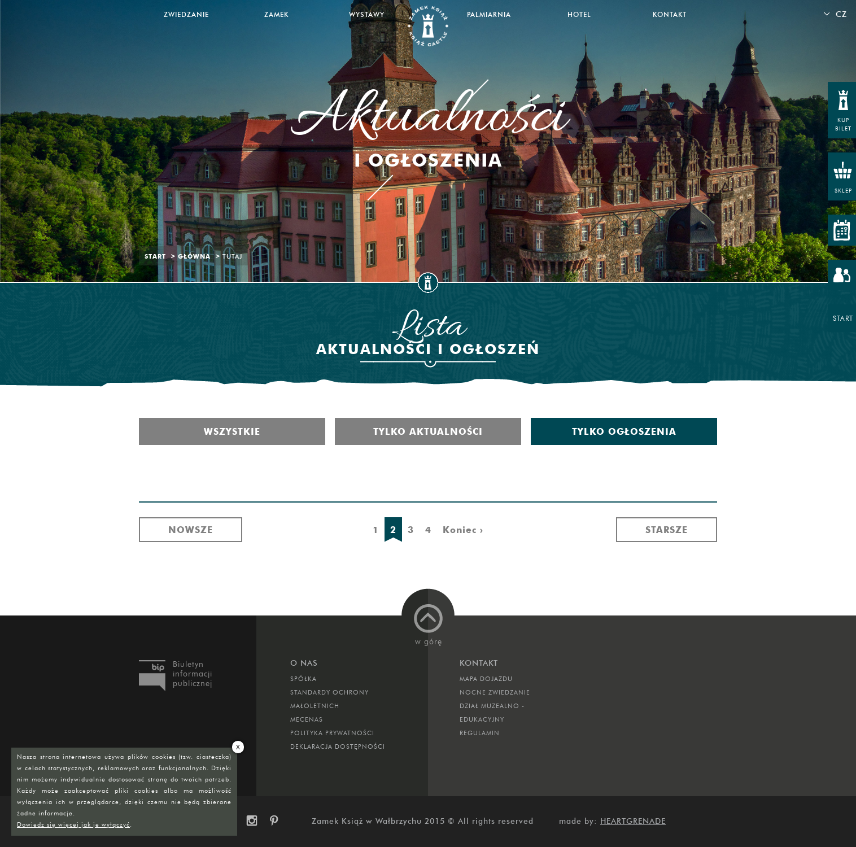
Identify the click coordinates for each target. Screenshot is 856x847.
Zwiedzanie (186, 14)
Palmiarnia (489, 14)
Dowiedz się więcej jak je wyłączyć (73, 824)
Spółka (303, 679)
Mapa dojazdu (486, 679)
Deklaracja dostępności (337, 746)
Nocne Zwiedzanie (495, 692)
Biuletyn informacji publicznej (192, 674)
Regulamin (480, 733)
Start (155, 256)
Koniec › (463, 529)
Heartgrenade (633, 821)
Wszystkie (232, 431)
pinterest (277, 821)
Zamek (276, 14)
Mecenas (306, 719)
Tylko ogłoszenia (624, 431)
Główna (194, 256)
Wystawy (367, 14)
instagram (251, 821)
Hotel (579, 14)
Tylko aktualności (428, 431)
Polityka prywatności (332, 733)
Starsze (666, 529)
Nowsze (190, 529)
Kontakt (670, 14)
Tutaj (232, 256)
